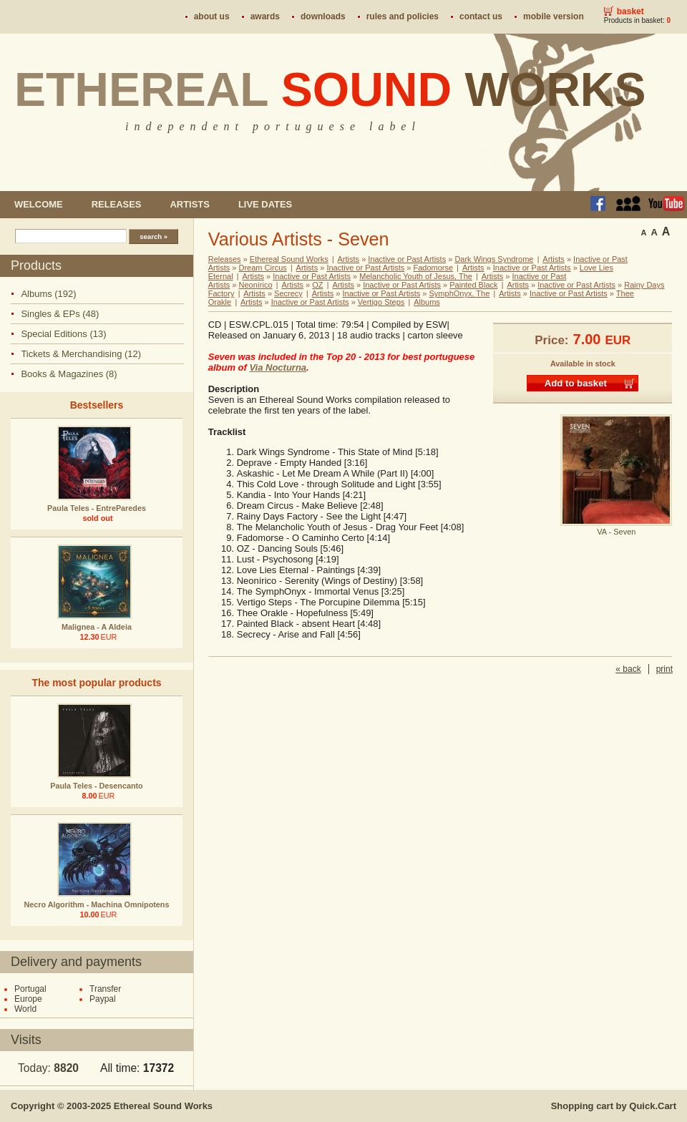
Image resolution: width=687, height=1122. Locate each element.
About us (212, 16)
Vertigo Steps (381, 302)
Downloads (323, 16)
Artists (189, 204)
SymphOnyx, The (459, 293)
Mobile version (553, 16)
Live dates (265, 204)
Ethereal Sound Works (289, 259)
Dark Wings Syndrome (493, 259)
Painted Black (473, 284)
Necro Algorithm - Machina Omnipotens (97, 904)
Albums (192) (48, 293)
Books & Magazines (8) (69, 374)
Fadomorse (433, 267)
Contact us (480, 16)
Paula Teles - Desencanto (96, 785)
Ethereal (330, 89)
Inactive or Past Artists (407, 259)
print (664, 669)
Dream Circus (263, 267)
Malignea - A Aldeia (97, 627)
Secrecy (288, 293)
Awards (265, 16)
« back (627, 669)
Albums (427, 302)
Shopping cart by (613, 1106)
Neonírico (256, 284)
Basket (630, 11)
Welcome (38, 204)
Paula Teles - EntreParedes (96, 508)
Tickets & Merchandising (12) (81, 353)
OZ (317, 284)
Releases (117, 204)
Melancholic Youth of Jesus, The (415, 276)
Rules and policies (402, 16)
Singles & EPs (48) (60, 313)
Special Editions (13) (63, 333)
